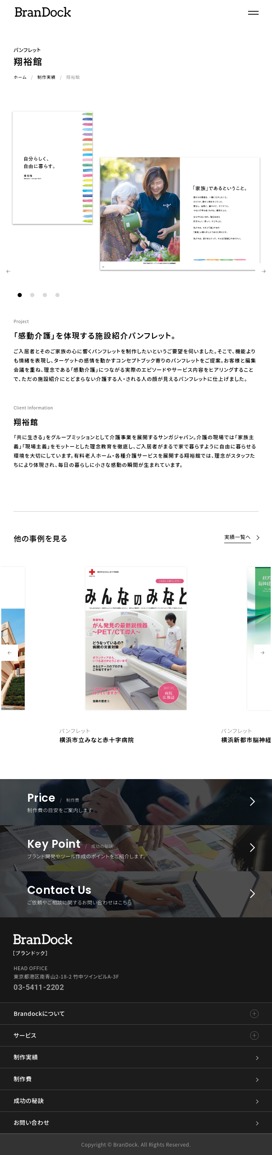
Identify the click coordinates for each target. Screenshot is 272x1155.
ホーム (20, 77)
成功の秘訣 (135, 1100)
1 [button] (20, 295)
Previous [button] (8, 271)
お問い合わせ (135, 1122)
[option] (136, 653)
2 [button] (32, 295)
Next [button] (263, 271)
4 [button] (57, 295)
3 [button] (45, 295)
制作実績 (46, 77)
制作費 (135, 1079)
